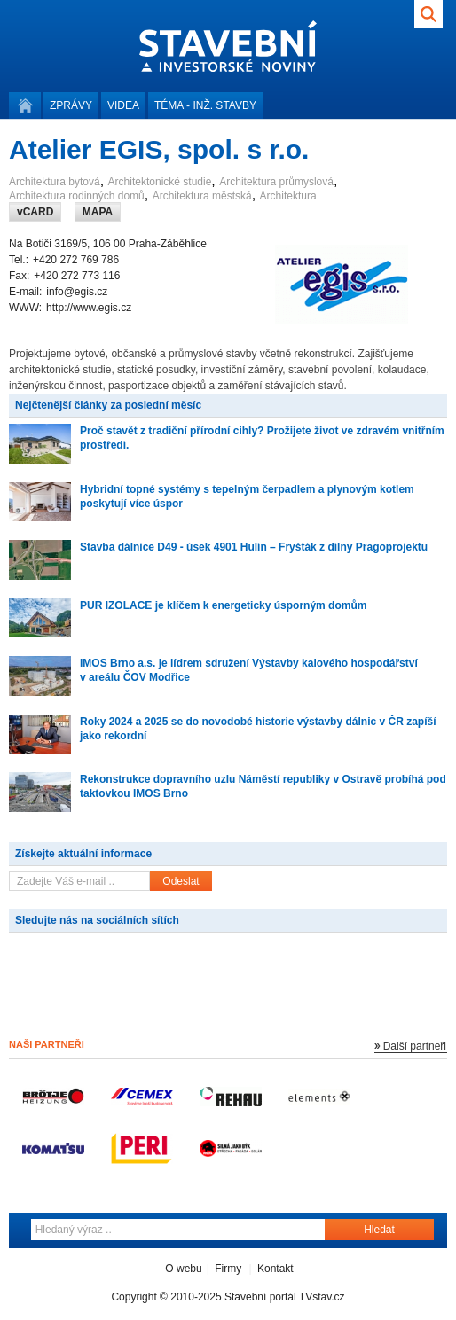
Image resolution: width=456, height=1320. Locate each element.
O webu (183, 1268)
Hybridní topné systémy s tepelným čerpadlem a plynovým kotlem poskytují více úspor (247, 496)
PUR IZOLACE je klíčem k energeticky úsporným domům (223, 605)
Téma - (205, 105)
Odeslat (180, 881)
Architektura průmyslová (276, 182)
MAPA (98, 212)
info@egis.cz (76, 291)
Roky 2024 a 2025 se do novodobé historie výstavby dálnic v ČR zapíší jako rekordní (258, 728)
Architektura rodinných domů (77, 196)
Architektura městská (202, 196)
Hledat (379, 1229)
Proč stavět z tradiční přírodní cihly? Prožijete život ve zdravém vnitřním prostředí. (262, 438)
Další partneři (414, 1046)
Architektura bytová (54, 182)
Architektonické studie (160, 182)
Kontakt (275, 1268)
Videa (123, 105)
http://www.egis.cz (88, 307)
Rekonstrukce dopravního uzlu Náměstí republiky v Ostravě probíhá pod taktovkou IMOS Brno (263, 786)
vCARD (35, 212)
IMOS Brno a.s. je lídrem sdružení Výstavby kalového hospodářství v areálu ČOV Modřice (249, 670)
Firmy (228, 1268)
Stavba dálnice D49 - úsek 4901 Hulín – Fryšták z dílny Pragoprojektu (254, 547)
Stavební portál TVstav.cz (284, 1297)
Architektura (288, 196)
